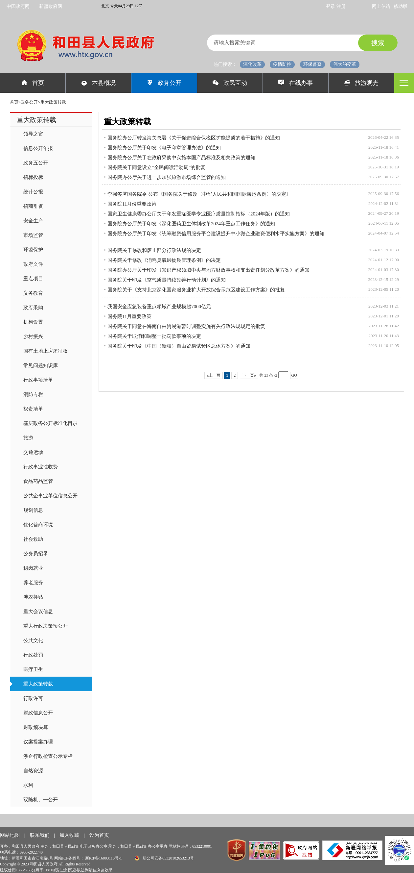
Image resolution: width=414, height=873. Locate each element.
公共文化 (33, 640)
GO (294, 375)
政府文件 (33, 264)
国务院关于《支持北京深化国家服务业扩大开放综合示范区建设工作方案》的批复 (196, 289)
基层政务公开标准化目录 (50, 423)
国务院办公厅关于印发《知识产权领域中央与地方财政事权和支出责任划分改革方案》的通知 (208, 270)
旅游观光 (361, 83)
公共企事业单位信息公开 (50, 495)
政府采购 (33, 307)
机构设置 (33, 322)
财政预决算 (35, 727)
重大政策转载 (38, 683)
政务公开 (164, 83)
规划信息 (33, 510)
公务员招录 (35, 553)
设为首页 (99, 835)
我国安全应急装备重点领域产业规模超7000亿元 (159, 306)
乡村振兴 (33, 336)
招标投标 (33, 177)
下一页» (249, 375)
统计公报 (33, 191)
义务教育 (33, 293)
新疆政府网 (50, 6)
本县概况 (98, 83)
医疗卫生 (33, 669)
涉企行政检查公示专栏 (48, 756)
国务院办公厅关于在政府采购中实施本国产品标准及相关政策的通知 (181, 157)
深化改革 (252, 64)
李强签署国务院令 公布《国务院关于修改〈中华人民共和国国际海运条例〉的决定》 (199, 194)
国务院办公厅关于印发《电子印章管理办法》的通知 (164, 147)
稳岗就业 (33, 568)
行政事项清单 (38, 380)
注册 (341, 6)
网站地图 (10, 835)
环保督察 (312, 64)
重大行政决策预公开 (45, 626)
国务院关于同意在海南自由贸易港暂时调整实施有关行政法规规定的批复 (186, 326)
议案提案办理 (38, 741)
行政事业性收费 (40, 466)
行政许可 (33, 698)
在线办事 (295, 83)
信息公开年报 (38, 148)
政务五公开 (35, 162)
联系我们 (40, 835)
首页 (32, 83)
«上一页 (213, 375)
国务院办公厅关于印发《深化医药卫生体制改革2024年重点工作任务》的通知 (191, 223)
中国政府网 (18, 6)
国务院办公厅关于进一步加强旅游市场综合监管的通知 (166, 177)
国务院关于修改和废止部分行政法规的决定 (154, 250)
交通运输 (33, 452)
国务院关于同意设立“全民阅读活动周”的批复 (156, 167)
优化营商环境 (38, 524)
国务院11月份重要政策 (131, 204)
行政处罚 (33, 655)
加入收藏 (69, 835)
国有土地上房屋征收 (45, 351)
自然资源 (33, 770)
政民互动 (230, 83)
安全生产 (33, 220)
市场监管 (33, 235)
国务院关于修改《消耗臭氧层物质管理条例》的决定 (164, 260)
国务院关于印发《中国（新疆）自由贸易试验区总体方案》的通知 (178, 346)
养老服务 (33, 582)
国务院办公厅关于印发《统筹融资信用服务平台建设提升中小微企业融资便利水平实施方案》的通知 (215, 233)
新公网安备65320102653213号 (164, 858)
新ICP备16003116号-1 (104, 858)
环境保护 (33, 249)
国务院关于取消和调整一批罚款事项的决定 (154, 336)
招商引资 (33, 206)
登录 (331, 6)
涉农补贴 (33, 597)
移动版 (400, 6)
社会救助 (33, 539)
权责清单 (33, 409)
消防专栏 (33, 394)
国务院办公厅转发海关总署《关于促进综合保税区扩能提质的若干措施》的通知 (193, 137)
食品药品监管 (38, 481)
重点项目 (33, 278)
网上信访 (381, 6)
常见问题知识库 (40, 365)
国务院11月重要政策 (129, 316)
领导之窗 (33, 134)
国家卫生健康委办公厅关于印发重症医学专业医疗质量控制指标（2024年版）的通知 (198, 213)
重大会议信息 (38, 611)
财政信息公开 (38, 712)
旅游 (28, 437)
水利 (28, 785)
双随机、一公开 (40, 799)
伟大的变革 (344, 64)
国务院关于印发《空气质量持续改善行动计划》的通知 (166, 280)
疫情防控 (282, 64)
